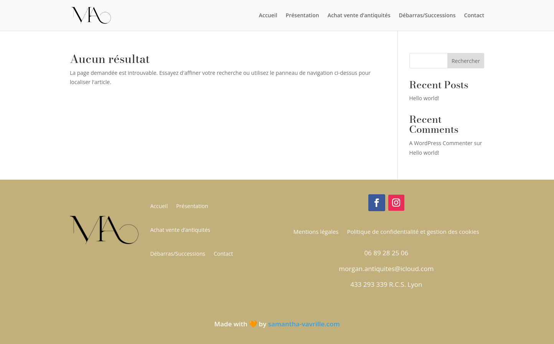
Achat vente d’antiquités (359, 16)
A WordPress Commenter (441, 143)
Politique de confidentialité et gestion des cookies (413, 232)
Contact (474, 16)
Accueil (268, 16)
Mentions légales (316, 232)
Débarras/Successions (427, 16)
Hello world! (424, 98)
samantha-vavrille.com (304, 323)
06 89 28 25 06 (386, 252)
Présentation (302, 16)
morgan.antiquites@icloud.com (386, 268)
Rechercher (466, 60)
